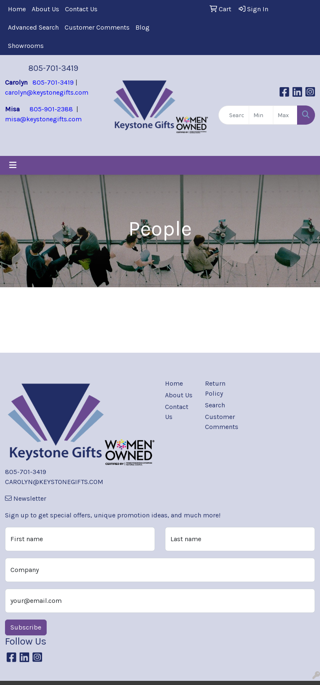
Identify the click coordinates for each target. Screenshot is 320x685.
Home (17, 9)
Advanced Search (33, 27)
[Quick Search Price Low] (261, 115)
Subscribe (25, 627)
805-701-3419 (53, 68)
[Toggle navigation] (13, 165)
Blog (142, 27)
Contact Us (81, 9)
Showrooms (26, 46)
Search (215, 405)
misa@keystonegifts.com (43, 119)
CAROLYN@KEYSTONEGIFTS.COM (54, 482)
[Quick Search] (233, 115)
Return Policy (215, 388)
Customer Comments (97, 27)
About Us (45, 9)
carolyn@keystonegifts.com (46, 92)
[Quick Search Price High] (285, 115)
